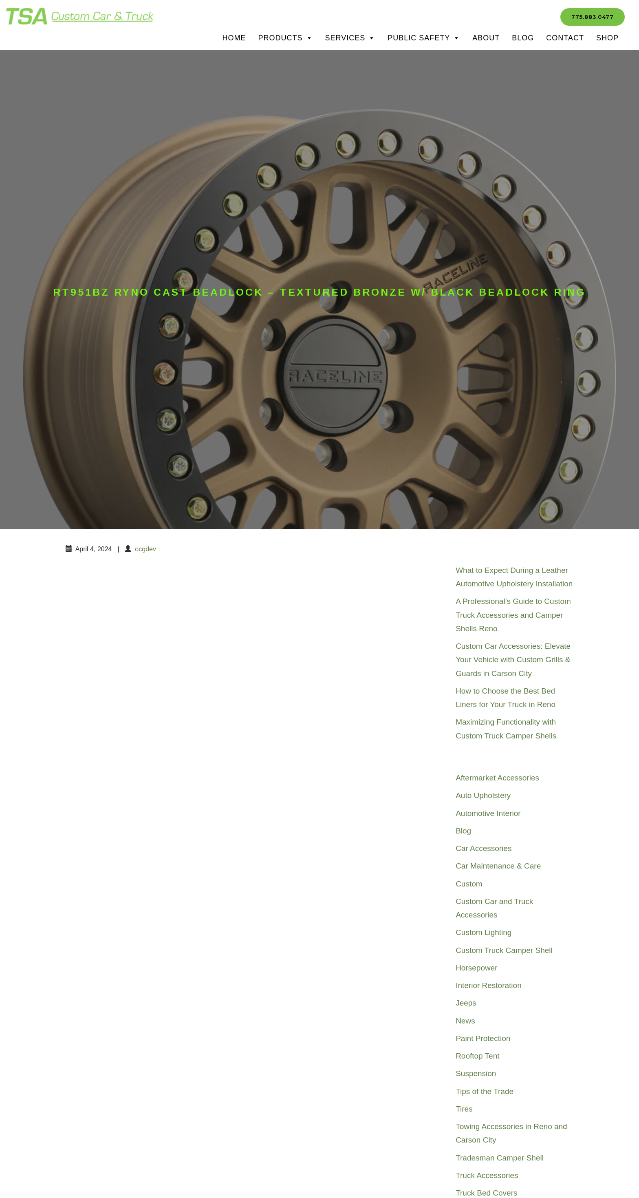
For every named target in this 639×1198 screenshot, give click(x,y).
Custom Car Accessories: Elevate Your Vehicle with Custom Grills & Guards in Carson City (513, 660)
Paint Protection (483, 1038)
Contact (565, 38)
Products (285, 38)
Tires (464, 1109)
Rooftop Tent (477, 1056)
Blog (523, 38)
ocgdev (145, 549)
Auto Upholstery (483, 795)
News (465, 1021)
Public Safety (424, 38)
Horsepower (476, 968)
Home (234, 38)
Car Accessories (483, 848)
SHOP (607, 38)
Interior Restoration (489, 985)
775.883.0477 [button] (592, 16)
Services (350, 38)
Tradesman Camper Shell (500, 1158)
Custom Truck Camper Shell (504, 950)
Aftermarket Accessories (497, 778)
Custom (469, 884)
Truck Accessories (487, 1175)
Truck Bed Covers (486, 1193)
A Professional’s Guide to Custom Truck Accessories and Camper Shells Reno (513, 615)
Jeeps (466, 1003)
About (486, 38)
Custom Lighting (483, 932)
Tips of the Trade (484, 1091)
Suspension (476, 1073)
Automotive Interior (488, 813)
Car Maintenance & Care (498, 866)
